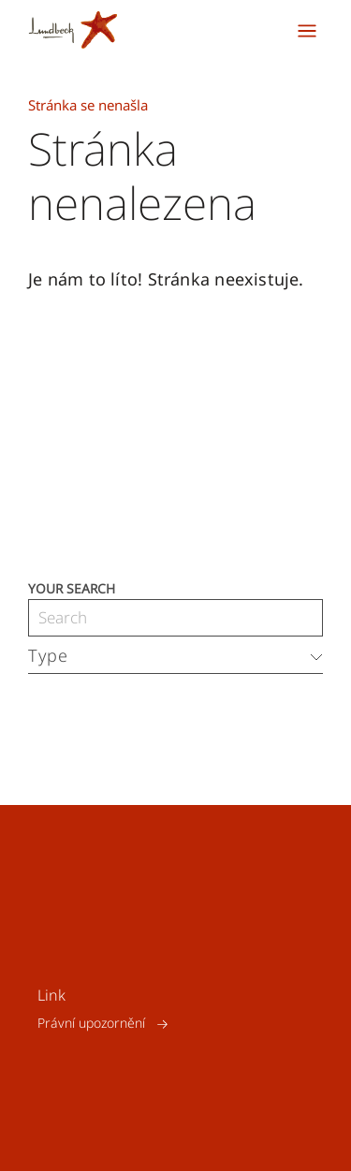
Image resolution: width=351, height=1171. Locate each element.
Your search (71, 587)
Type (48, 655)
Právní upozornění (91, 1023)
